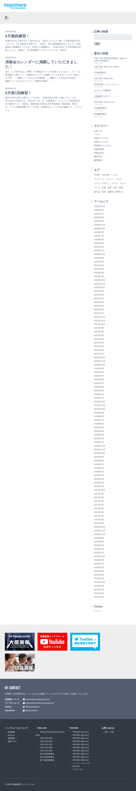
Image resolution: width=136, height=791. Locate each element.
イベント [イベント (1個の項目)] (110, 179)
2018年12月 (99, 446)
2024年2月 (99, 247)
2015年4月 (99, 571)
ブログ (97, 134)
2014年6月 (99, 593)
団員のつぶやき (101, 138)
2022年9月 (99, 291)
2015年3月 (99, 575)
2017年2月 (99, 519)
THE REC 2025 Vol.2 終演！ (107, 67)
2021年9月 (99, 328)
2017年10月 (99, 490)
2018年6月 (99, 468)
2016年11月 (99, 530)
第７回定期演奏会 (47, 760)
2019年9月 (99, 413)
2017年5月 (99, 508)
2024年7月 (99, 236)
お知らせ (98, 131)
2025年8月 (99, 210)
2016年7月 (99, 545)
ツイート (98, 611)
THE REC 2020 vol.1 (80, 754)
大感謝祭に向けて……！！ (106, 96)
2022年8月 (99, 295)
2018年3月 (99, 479)
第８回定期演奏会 (47, 757)
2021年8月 (99, 331)
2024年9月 (99, 232)
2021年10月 (99, 324)
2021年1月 (99, 354)
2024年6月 (99, 239)
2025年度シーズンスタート (106, 84)
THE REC (74, 728)
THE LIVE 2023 (46, 738)
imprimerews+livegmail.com (40, 703)
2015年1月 (99, 578)
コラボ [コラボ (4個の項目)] (119, 179)
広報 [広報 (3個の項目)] (121, 187)
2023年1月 (99, 276)
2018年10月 (99, 453)
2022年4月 (99, 306)
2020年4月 (99, 387)
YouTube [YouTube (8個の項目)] (106, 175)
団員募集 (11, 738)
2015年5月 (99, 567)
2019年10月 (99, 409)
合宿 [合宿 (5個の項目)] (115, 187)
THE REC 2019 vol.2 (80, 757)
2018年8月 (99, 460)
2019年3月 (99, 435)
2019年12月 (99, 401)
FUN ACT (76, 766)
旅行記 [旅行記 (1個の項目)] (97, 192)
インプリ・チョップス (81, 763)
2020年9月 (99, 368)
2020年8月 (99, 372)
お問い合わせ (108, 728)
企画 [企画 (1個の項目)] (104, 187)
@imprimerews (33, 707)
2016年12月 (99, 527)
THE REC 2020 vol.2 (80, 751)
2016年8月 (99, 541)
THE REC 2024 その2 (104, 102)
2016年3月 (99, 549)
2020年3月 (99, 390)
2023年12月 (99, 254)
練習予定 (98, 156)
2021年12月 (99, 317)
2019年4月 (99, 431)
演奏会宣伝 (99, 153)
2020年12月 (99, 357)
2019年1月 (99, 442)
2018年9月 (99, 457)
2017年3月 (99, 516)
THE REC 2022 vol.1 (80, 741)
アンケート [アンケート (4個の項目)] (99, 179)
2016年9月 (99, 538)
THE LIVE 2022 (46, 741)
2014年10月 (99, 582)
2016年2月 (99, 553)
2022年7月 (99, 298)
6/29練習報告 (100, 114)
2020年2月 (99, 394)
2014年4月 (99, 597)
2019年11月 (99, 405)
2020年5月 (99, 383)
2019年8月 (99, 416)
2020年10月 (99, 365)
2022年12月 (99, 280)
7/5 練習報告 (100, 72)
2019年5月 (99, 427)
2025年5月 (99, 217)
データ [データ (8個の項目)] (115, 183)
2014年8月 (99, 586)
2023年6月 (99, 265)
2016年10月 (99, 534)
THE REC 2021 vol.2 (80, 744)
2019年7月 (99, 420)
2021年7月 (99, 335)
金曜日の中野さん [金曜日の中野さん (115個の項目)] (115, 192)
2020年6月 (99, 379)
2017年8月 (99, 497)
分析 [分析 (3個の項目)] (109, 187)
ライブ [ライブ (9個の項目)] (97, 187)
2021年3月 (99, 350)
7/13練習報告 (100, 108)
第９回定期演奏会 (47, 754)
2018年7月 (99, 464)
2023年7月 (99, 261)
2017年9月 (99, 494)
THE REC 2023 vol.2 (80, 735)
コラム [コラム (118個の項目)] (97, 183)
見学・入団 (109, 732)
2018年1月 (99, 486)
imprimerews (31, 710)
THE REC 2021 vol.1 (80, 748)
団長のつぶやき (101, 142)
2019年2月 (99, 438)
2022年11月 (99, 284)
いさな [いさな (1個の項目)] (114, 175)
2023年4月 (99, 269)
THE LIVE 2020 (46, 748)
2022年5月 (99, 302)
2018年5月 (99, 471)
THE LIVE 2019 (46, 751)
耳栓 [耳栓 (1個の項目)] (104, 192)
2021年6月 (99, 339)
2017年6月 (99, 505)
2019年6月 (99, 424)
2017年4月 (99, 512)
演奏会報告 (99, 149)
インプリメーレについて (16, 728)
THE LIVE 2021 (46, 744)
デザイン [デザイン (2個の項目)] (106, 183)
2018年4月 (99, 475)
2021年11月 (99, 320)
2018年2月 (99, 483)
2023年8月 (99, 258)
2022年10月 (99, 287)
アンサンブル (77, 769)
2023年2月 (99, 272)
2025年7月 (99, 214)
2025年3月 (99, 221)
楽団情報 (11, 732)
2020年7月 (99, 376)
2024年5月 (99, 243)
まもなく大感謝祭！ (103, 90)
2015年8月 (99, 560)
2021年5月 (99, 342)
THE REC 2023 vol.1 (80, 738)
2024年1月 (99, 250)
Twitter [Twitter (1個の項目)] (97, 175)
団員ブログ (12, 741)
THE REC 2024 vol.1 (80, 732)
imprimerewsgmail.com (38, 699)
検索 (97, 43)
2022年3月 (99, 309)
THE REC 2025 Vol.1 (104, 78)
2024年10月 (99, 228)
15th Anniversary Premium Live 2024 (50, 733)
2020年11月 (99, 361)
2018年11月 (99, 449)
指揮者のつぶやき (102, 145)
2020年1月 (99, 398)
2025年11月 (99, 206)
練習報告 (98, 160)
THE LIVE (41, 728)
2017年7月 (99, 501)
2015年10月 (99, 556)
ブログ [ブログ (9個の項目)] (122, 183)
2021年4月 (99, 346)
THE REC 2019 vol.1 (80, 760)
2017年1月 (99, 523)
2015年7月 (99, 563)
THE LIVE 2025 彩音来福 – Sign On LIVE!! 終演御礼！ (110, 59)
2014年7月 (99, 589)
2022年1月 (99, 313)
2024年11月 (99, 225)
